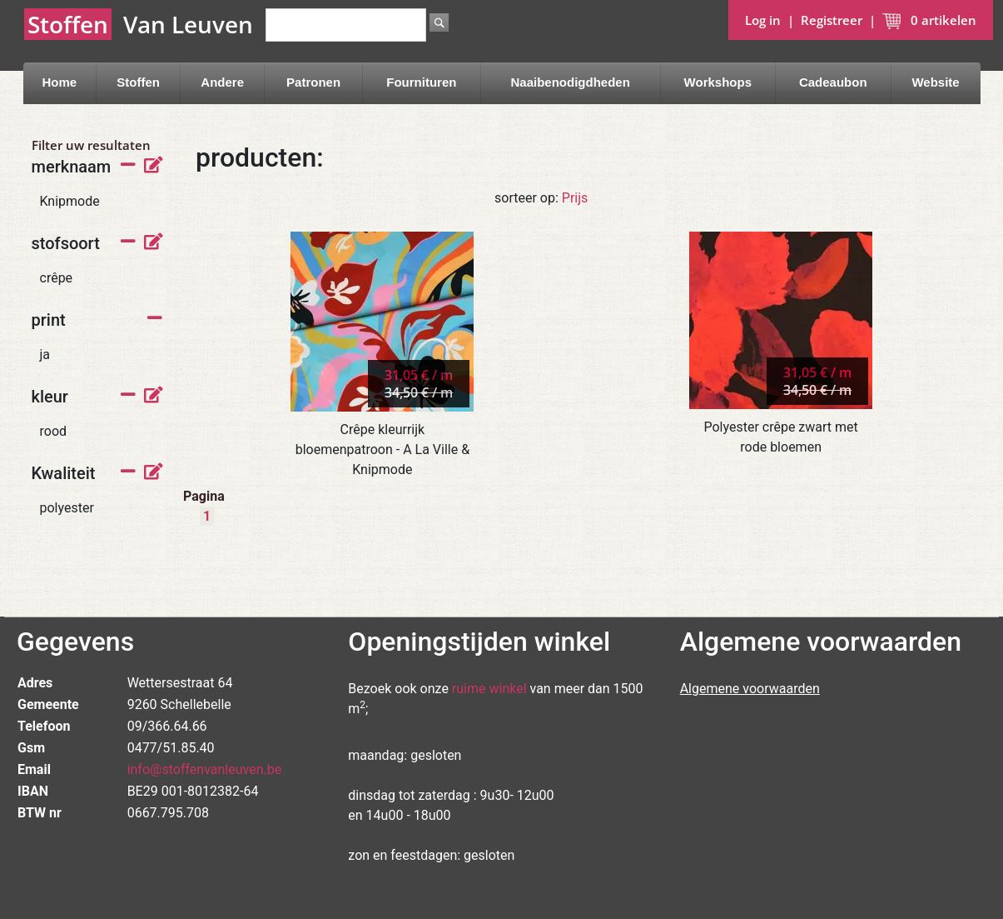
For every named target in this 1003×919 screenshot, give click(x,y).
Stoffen (138, 82)
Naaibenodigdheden (570, 82)
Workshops (718, 82)
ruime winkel (489, 689)
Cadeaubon (833, 82)
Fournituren (421, 82)
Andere (222, 82)
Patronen (313, 82)
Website (935, 82)
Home (59, 82)
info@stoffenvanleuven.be (204, 769)
